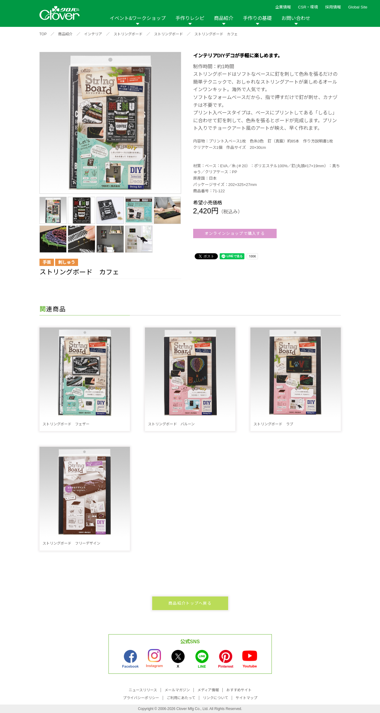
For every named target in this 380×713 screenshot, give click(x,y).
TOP (43, 34)
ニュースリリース (143, 690)
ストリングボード (128, 34)
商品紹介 (223, 18)
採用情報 (333, 7)
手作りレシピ (189, 18)
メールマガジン (177, 690)
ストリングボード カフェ (216, 34)
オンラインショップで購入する (235, 233)
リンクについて (215, 698)
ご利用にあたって (181, 698)
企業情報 (283, 7)
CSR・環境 (308, 7)
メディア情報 (208, 690)
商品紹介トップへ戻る (190, 603)
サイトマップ (246, 698)
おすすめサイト (239, 690)
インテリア (93, 34)
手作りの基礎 (257, 18)
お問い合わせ (295, 18)
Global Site (357, 7)
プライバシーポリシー (141, 698)
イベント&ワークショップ (138, 18)
